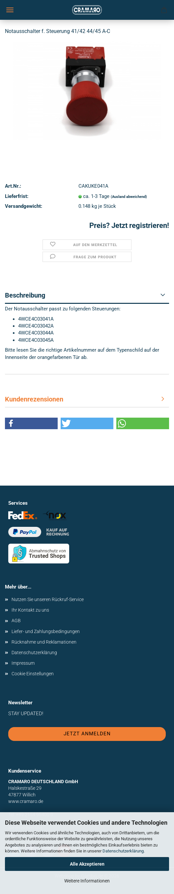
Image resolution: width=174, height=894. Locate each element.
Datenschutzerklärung (123, 850)
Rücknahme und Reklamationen (44, 642)
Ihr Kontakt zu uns (30, 610)
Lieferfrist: (16, 196)
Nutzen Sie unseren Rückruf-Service (48, 599)
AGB (16, 620)
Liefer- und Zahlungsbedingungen (46, 631)
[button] (31, 423)
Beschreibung (25, 295)
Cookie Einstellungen (33, 673)
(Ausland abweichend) (129, 197)
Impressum (23, 663)
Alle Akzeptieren (87, 864)
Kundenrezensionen (34, 399)
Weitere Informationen (87, 880)
